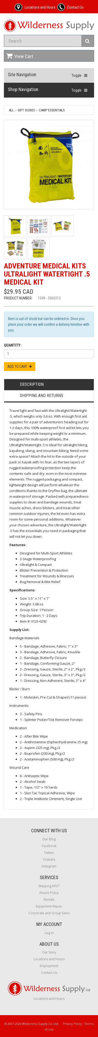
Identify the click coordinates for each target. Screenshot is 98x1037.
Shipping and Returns (41, 395)
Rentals (49, 899)
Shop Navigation (23, 89)
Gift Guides (26, 110)
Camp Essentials (52, 110)
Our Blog (49, 839)
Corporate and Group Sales (49, 913)
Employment (49, 966)
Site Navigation (22, 74)
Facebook (49, 846)
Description (32, 384)
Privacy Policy (72, 1024)
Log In (49, 933)
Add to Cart (19, 366)
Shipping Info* (49, 886)
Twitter (49, 852)
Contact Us (49, 972)
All (11, 110)
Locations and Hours (49, 959)
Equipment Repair (49, 906)
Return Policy (49, 893)
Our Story (49, 952)
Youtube (49, 859)
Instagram (49, 866)
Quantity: (12, 345)
